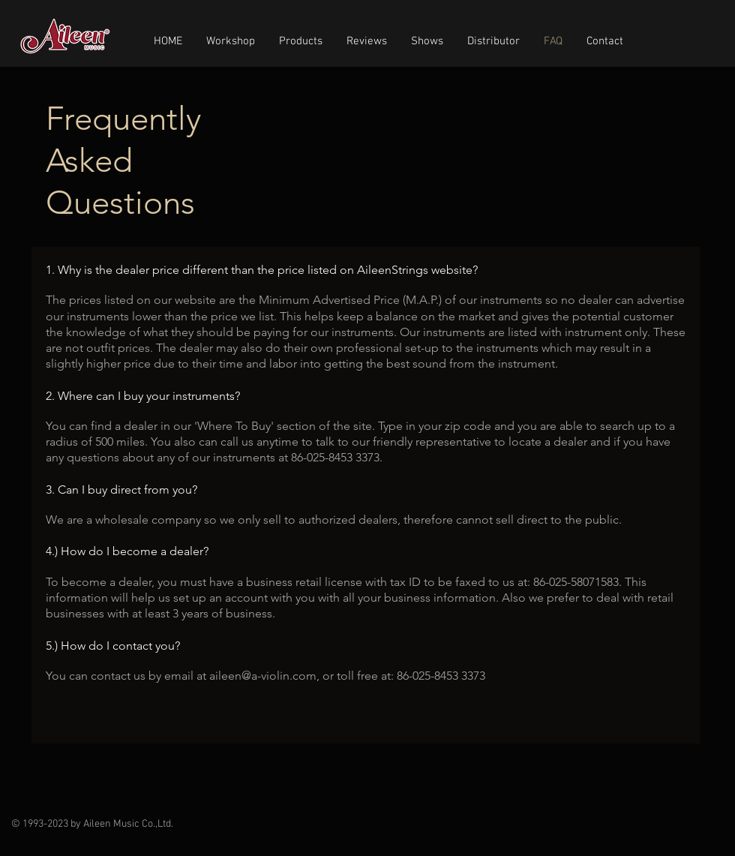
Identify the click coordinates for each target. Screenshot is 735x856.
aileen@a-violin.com (262, 675)
